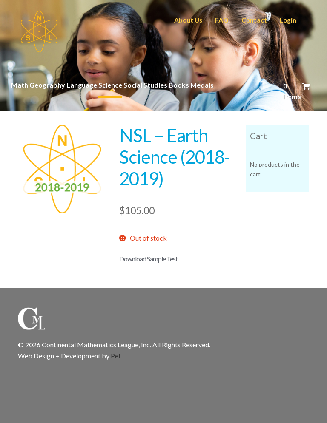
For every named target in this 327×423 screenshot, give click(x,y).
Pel (115, 356)
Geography (47, 85)
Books (179, 85)
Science (110, 85)
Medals (202, 85)
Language (81, 85)
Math (19, 85)
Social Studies (145, 85)
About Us (188, 20)
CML (39, 31)
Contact (254, 20)
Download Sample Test (148, 259)
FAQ (222, 20)
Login (288, 20)
